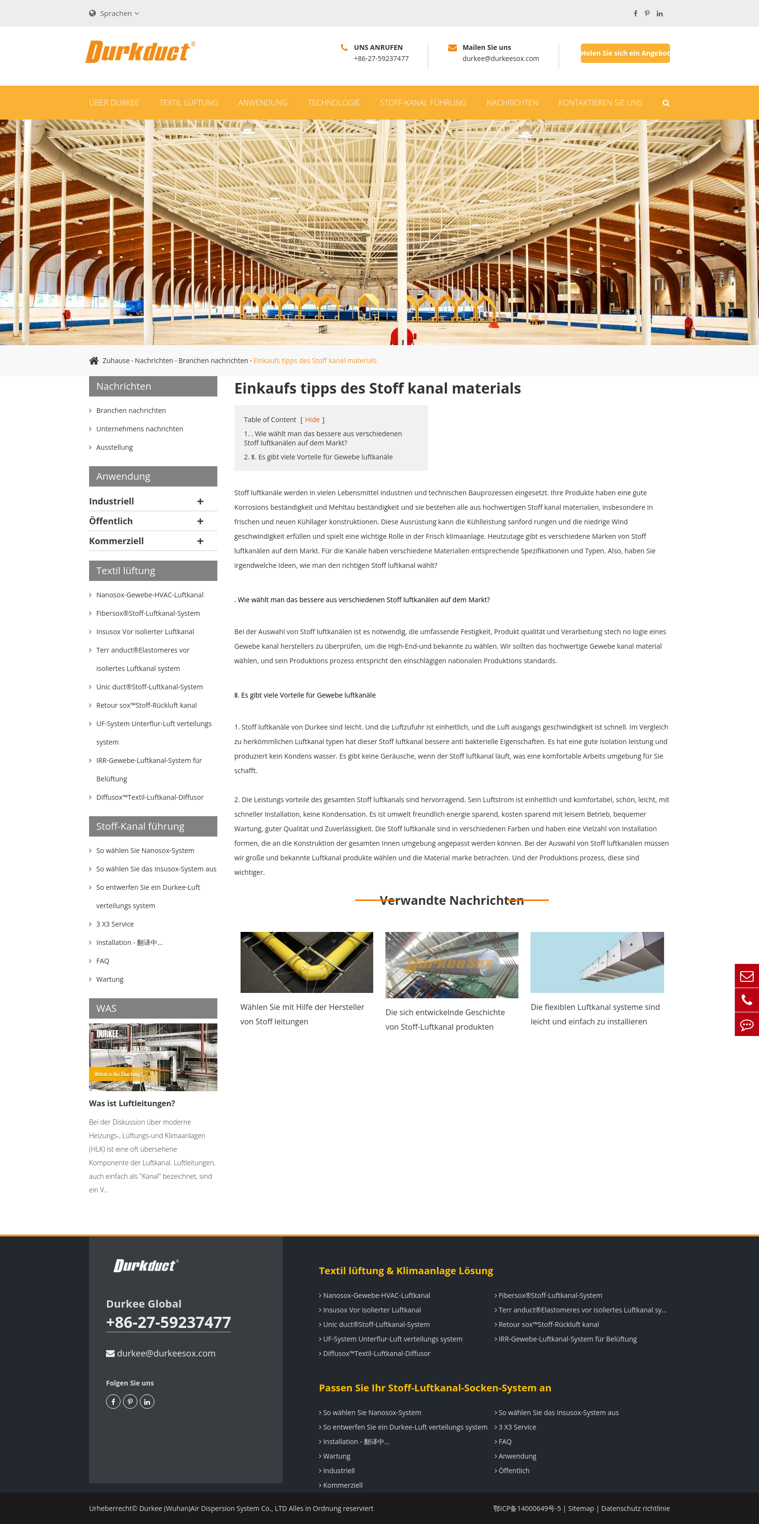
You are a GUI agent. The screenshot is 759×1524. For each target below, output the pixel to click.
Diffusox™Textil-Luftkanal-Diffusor (375, 1353)
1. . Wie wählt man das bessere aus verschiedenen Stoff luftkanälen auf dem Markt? (323, 438)
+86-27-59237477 (168, 1322)
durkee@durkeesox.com (161, 1353)
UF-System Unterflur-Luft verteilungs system (391, 1338)
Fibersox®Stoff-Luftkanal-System (549, 1295)
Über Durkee (114, 102)
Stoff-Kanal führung (423, 102)
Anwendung (263, 102)
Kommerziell (116, 541)
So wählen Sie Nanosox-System (370, 1412)
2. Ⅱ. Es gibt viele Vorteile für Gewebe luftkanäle (318, 456)
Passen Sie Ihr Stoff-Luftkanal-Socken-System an (435, 1387)
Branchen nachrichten (213, 360)
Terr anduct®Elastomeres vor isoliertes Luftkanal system (582, 1309)
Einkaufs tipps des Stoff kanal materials (315, 360)
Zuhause (116, 360)
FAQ (503, 1441)
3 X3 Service (515, 1427)
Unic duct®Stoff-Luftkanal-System (374, 1324)
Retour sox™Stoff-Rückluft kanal (547, 1324)
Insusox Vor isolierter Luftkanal (370, 1309)
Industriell (111, 501)
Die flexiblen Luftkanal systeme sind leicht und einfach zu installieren (595, 1014)
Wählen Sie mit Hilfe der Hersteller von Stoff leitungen (302, 1014)
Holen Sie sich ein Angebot (625, 53)
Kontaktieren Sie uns (600, 102)
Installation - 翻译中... (354, 1441)
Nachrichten (512, 102)
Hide (312, 419)
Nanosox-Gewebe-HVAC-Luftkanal (374, 1295)
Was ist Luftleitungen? (132, 1103)
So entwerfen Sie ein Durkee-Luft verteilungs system (403, 1427)
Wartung (334, 1456)
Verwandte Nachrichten (452, 900)
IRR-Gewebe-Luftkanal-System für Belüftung (566, 1338)
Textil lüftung (188, 102)
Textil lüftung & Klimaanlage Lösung (406, 1270)
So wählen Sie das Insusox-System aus (557, 1412)
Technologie (334, 102)
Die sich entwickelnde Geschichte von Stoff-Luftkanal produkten (445, 1019)
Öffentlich (111, 521)
